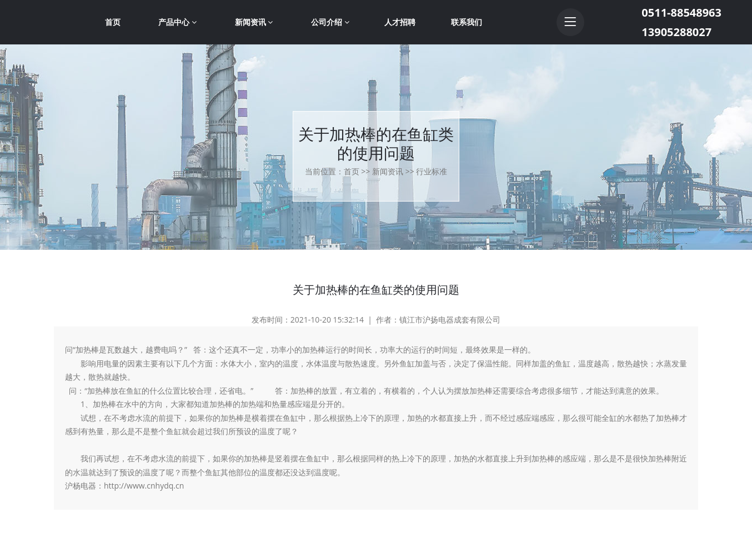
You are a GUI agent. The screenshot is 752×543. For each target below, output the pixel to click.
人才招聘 (399, 22)
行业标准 (431, 171)
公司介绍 (330, 22)
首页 (113, 22)
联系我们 (466, 22)
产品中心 (177, 22)
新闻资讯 (254, 22)
